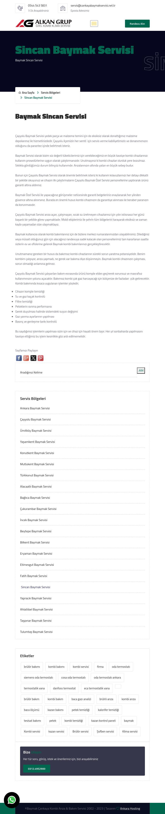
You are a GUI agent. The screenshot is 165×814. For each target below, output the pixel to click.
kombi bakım (55, 699)
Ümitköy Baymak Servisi (35, 430)
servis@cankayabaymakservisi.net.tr (93, 5)
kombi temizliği (74, 720)
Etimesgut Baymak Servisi (37, 564)
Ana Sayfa (26, 92)
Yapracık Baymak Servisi (35, 598)
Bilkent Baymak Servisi (35, 542)
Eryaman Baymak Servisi (36, 553)
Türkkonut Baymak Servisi (37, 475)
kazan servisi (56, 731)
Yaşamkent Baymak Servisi (37, 441)
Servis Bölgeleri (50, 92)
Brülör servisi (80, 731)
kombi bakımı (56, 666)
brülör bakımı (32, 666)
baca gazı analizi (81, 699)
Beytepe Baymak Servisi (35, 531)
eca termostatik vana (97, 688)
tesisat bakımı (32, 720)
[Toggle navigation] (94, 23)
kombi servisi (81, 666)
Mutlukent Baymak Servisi (37, 464)
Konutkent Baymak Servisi (37, 453)
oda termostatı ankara (107, 677)
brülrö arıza (106, 699)
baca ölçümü (31, 710)
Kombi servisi (32, 731)
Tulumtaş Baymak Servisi (36, 631)
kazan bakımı (55, 710)
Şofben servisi (105, 731)
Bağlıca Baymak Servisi (35, 497)
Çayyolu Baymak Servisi (35, 419)
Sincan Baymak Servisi (35, 587)
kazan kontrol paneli (103, 720)
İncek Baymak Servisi (33, 520)
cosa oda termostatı (73, 677)
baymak (129, 720)
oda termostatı (121, 666)
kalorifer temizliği (108, 710)
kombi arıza (128, 699)
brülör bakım (31, 699)
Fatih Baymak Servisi (33, 576)
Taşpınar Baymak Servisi (36, 620)
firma (100, 666)
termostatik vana (34, 688)
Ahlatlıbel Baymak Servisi (36, 609)
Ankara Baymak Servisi (35, 408)
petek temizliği (81, 710)
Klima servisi (130, 731)
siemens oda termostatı (38, 677)
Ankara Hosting (130, 808)
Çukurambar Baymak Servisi (38, 508)
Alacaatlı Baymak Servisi (36, 486)
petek (52, 720)
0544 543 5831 (37, 5)
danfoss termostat (64, 688)
